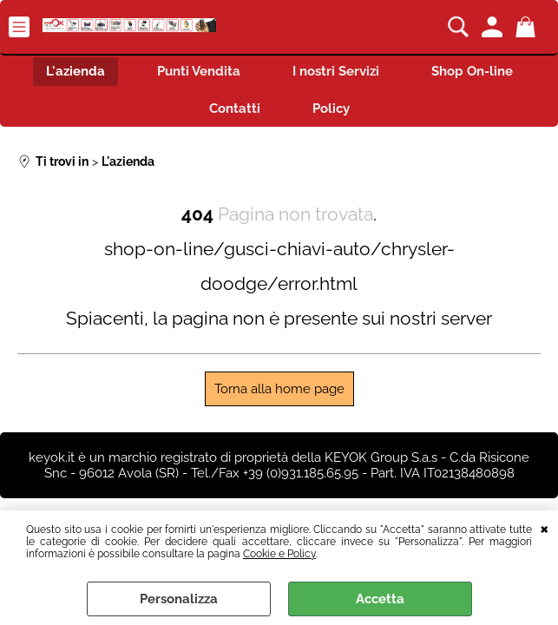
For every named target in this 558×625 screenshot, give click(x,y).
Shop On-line (472, 71)
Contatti (234, 108)
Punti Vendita (198, 71)
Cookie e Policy (279, 554)
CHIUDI (544, 527)
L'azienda (75, 71)
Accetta (380, 599)
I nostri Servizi (335, 71)
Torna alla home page (279, 389)
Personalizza (179, 599)
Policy (331, 108)
